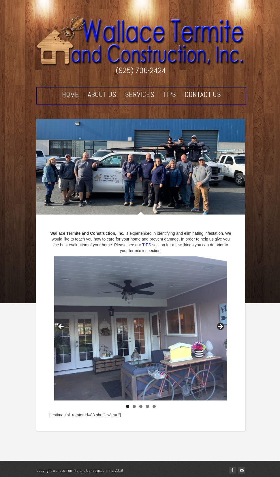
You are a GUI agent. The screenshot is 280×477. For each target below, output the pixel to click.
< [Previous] (61, 327)
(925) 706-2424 (141, 70)
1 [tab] (127, 406)
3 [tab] (140, 406)
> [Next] (220, 327)
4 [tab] (147, 406)
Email (241, 470)
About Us (102, 95)
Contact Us (203, 95)
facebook (232, 470)
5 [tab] (154, 406)
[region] (140, 328)
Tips (169, 95)
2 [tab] (134, 406)
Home (70, 95)
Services (139, 95)
